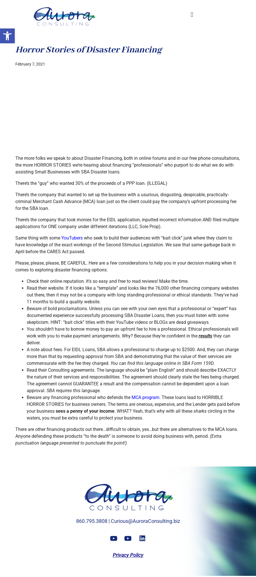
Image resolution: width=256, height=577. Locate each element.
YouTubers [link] (72, 238)
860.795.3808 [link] (91, 521)
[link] (7, 35)
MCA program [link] (145, 397)
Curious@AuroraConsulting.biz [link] (145, 521)
